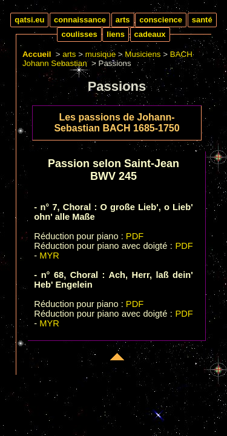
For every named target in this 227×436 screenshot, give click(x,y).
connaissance (80, 19)
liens (116, 34)
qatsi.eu (29, 19)
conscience (160, 19)
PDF (134, 236)
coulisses (79, 34)
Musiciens (142, 54)
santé (202, 19)
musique (100, 54)
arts (123, 19)
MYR (49, 255)
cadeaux (150, 34)
